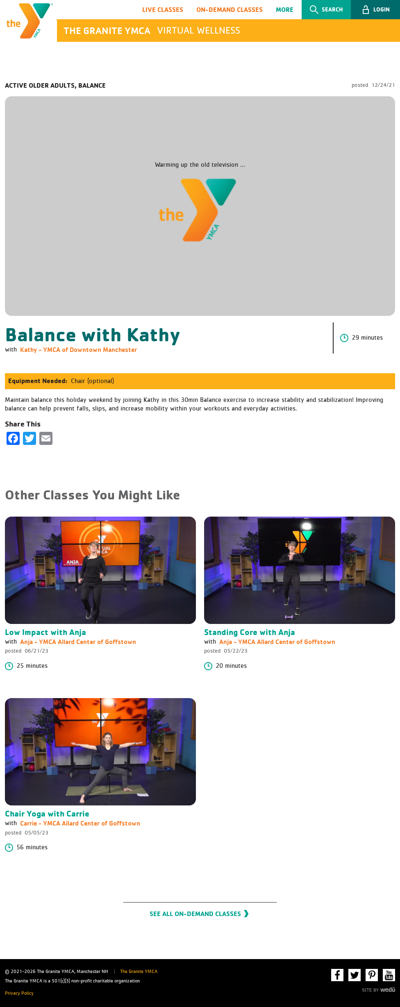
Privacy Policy (19, 993)
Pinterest (372, 975)
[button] (375, 10)
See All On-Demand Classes (195, 915)
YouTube (389, 975)
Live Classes (162, 9)
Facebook (337, 975)
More (284, 9)
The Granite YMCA (138, 971)
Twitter (354, 975)
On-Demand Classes (229, 9)
